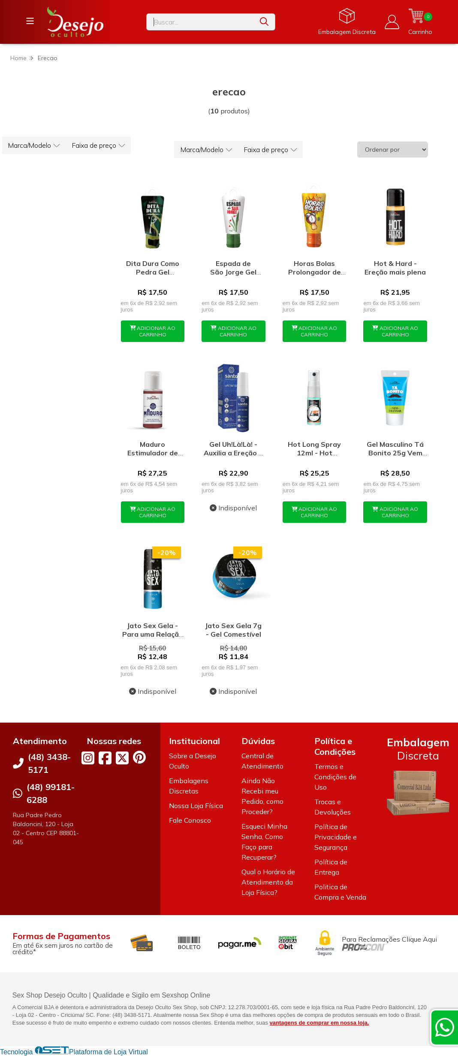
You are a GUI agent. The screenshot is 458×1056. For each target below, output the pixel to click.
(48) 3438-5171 (49, 763)
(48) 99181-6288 (51, 793)
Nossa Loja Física (196, 805)
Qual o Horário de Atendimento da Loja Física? (268, 882)
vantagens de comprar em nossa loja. (319, 1022)
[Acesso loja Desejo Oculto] (392, 22)
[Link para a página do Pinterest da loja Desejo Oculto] (139, 757)
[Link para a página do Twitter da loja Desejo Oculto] (122, 758)
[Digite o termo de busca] (200, 22)
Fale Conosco (190, 820)
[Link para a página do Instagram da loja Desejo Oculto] (87, 758)
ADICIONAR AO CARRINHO (153, 331)
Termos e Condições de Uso (335, 776)
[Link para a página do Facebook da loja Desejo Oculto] (105, 758)
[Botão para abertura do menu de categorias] (30, 21)
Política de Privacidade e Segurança (335, 837)
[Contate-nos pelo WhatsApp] (444, 1027)
